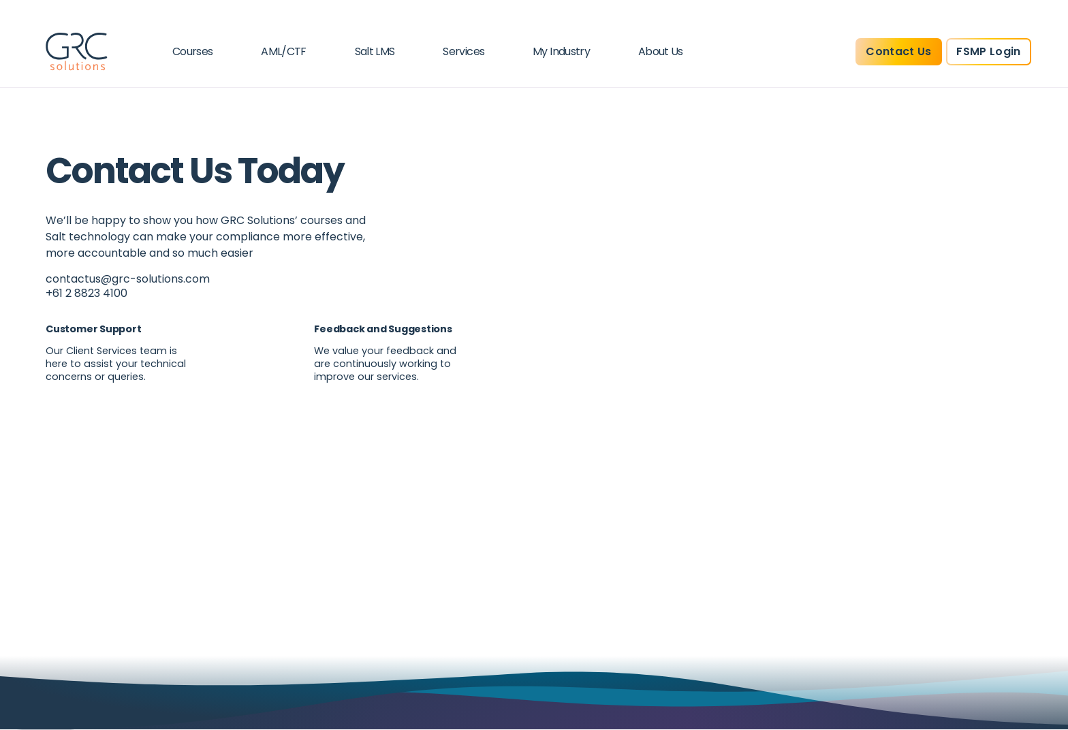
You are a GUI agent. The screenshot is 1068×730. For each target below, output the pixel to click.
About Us (660, 51)
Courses (192, 51)
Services (463, 51)
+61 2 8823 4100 (86, 293)
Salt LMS (375, 51)
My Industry (561, 51)
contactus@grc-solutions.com (128, 279)
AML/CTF (284, 51)
